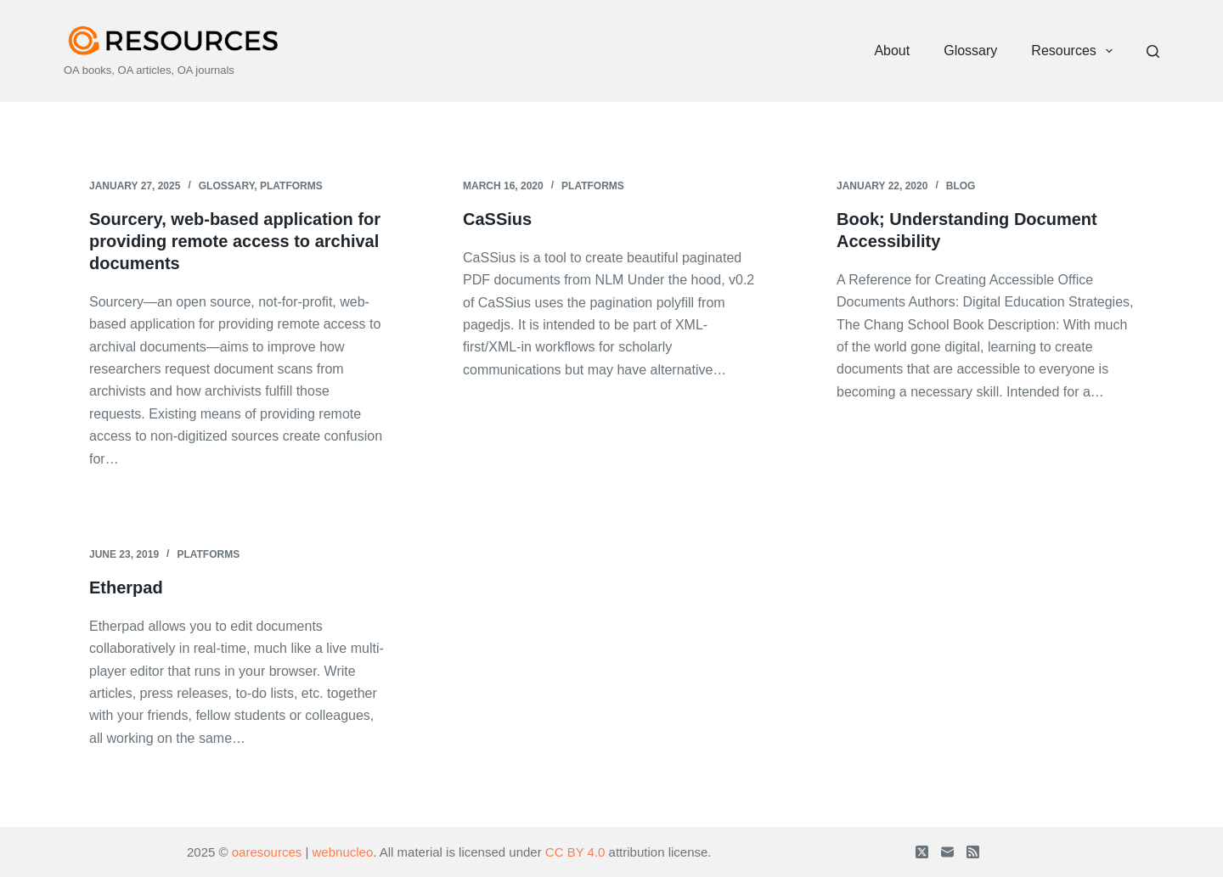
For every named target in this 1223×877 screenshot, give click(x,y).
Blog (961, 186)
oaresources (267, 852)
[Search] (1153, 51)
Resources (1075, 51)
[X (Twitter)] (922, 852)
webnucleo (343, 852)
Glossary (970, 50)
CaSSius (497, 219)
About (892, 50)
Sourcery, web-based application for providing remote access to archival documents (234, 241)
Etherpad (126, 587)
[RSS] (973, 852)
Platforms (291, 186)
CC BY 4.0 (575, 852)
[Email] (947, 852)
